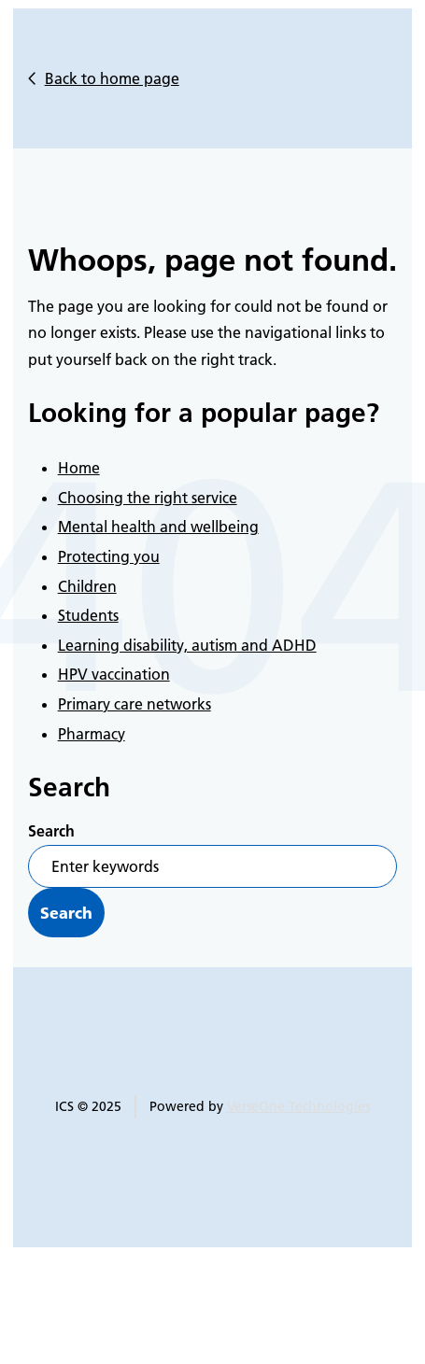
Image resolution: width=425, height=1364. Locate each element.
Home (79, 467)
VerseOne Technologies (298, 1106)
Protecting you (109, 556)
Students (88, 615)
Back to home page (112, 78)
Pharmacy (91, 733)
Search (51, 831)
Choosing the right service (147, 497)
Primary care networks (134, 704)
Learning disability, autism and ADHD (187, 645)
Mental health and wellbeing (158, 526)
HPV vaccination (114, 674)
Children (87, 586)
